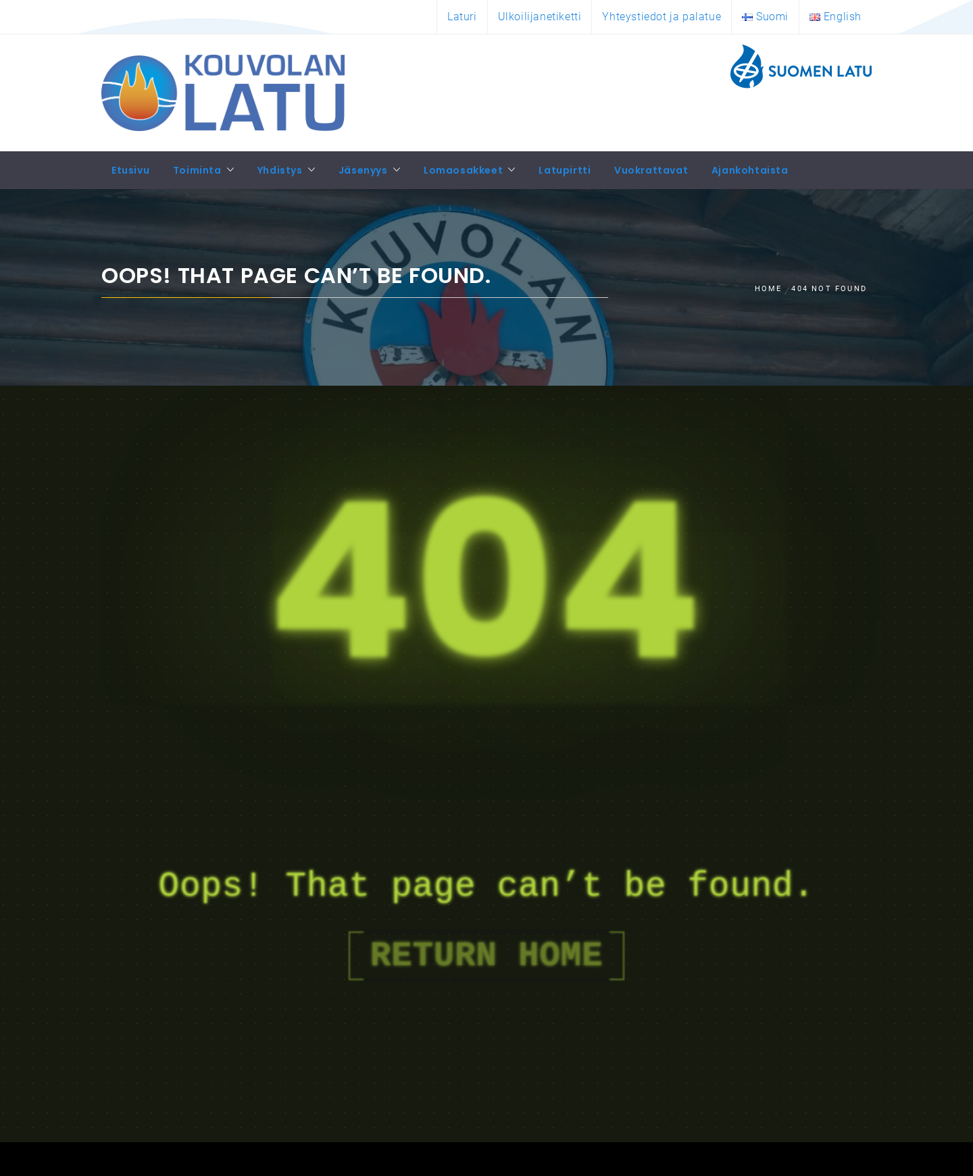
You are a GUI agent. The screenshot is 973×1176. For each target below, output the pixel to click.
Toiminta (197, 170)
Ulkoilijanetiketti (540, 16)
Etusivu (130, 170)
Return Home (486, 955)
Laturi (462, 16)
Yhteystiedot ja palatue (661, 16)
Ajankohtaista (750, 170)
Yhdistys (280, 170)
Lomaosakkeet (463, 170)
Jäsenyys (363, 170)
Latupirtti (565, 170)
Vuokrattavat (651, 170)
